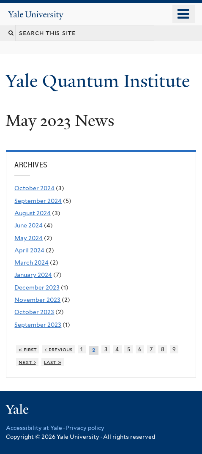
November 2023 (37, 299)
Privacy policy (85, 427)
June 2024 (28, 225)
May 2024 (28, 238)
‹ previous (58, 349)
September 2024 (38, 200)
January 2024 (33, 274)
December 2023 (37, 287)
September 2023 (37, 324)
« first (28, 349)
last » (52, 362)
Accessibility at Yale (34, 427)
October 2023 (34, 312)
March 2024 (31, 262)
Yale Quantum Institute (99, 81)
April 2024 (29, 250)
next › (27, 362)
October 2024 (34, 188)
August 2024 (32, 213)
